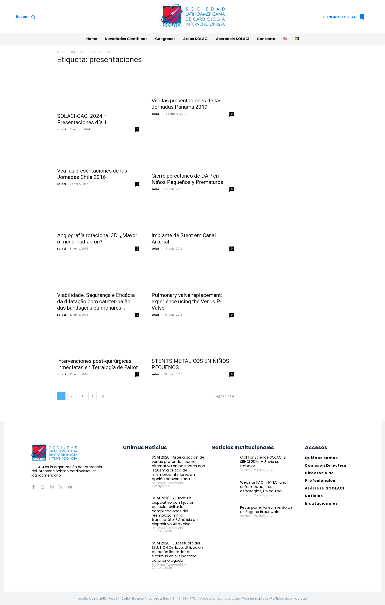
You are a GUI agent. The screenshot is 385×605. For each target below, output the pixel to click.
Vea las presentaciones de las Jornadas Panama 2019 (187, 104)
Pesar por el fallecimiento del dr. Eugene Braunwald (266, 509)
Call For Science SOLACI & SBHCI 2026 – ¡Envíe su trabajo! (267, 459)
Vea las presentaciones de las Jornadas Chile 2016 (92, 174)
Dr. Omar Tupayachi (167, 483)
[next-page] (103, 396)
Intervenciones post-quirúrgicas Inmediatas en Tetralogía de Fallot (97, 364)
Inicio (61, 52)
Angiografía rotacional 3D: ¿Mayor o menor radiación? (97, 238)
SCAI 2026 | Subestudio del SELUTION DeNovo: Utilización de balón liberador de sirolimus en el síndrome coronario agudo (179, 551)
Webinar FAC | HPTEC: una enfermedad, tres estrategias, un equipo (266, 487)
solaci (61, 129)
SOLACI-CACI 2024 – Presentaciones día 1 (82, 119)
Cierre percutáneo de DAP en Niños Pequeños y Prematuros (187, 179)
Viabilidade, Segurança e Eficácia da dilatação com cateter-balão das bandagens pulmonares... (96, 301)
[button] (27, 16)
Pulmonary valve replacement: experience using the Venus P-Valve (187, 301)
